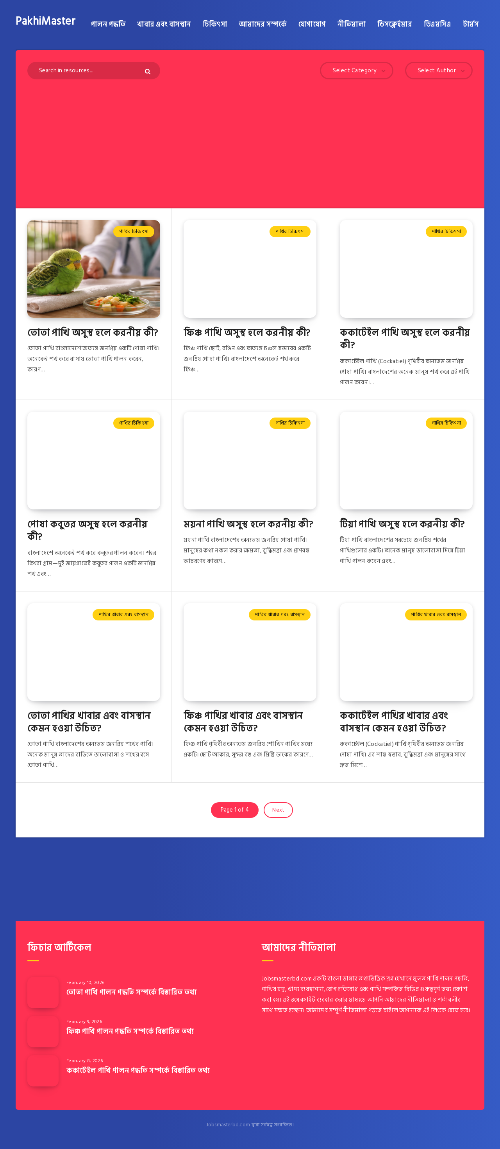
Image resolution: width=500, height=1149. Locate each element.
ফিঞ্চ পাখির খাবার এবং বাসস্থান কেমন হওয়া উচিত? (243, 722)
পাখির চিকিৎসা (133, 231)
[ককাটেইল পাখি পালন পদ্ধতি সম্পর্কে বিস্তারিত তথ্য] (43, 1070)
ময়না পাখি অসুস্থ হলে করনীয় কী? (248, 524)
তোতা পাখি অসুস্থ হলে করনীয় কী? (92, 333)
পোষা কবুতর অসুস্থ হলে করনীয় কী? (87, 531)
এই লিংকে (434, 1010)
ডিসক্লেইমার (394, 25)
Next (278, 809)
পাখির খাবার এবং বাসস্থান (123, 614)
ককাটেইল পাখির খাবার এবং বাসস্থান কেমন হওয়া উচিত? (394, 722)
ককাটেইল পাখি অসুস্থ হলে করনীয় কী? (405, 339)
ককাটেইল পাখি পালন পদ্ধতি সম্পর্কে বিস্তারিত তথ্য (138, 1070)
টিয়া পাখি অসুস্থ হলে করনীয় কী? (402, 524)
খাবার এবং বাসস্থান (164, 25)
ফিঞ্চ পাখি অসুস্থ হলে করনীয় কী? (247, 333)
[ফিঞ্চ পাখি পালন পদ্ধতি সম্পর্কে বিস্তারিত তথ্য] (43, 1031)
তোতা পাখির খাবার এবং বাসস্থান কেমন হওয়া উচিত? (89, 722)
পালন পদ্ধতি (108, 25)
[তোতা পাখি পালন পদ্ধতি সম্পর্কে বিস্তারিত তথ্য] (43, 992)
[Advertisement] (250, 138)
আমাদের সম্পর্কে (262, 25)
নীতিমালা (352, 25)
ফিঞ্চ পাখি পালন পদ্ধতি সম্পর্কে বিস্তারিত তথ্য (130, 1031)
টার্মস (471, 25)
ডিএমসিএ (437, 25)
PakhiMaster (46, 21)
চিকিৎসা (215, 25)
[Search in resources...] (93, 70)
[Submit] (148, 71)
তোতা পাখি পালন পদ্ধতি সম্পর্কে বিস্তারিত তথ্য (131, 992)
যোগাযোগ (312, 25)
